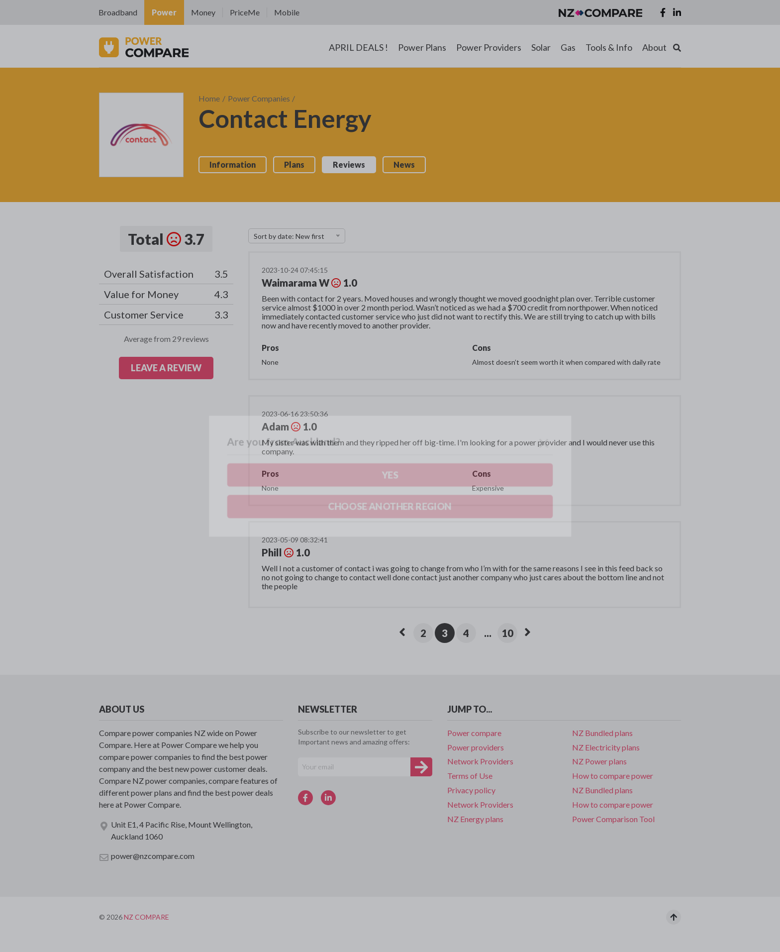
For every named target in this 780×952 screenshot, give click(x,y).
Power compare (474, 733)
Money (203, 12)
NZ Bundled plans (602, 733)
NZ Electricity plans (606, 747)
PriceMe (245, 12)
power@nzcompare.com (147, 856)
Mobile (286, 12)
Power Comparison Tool (613, 819)
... (487, 633)
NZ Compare (146, 917)
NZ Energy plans (475, 819)
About (654, 47)
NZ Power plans (599, 761)
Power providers (475, 747)
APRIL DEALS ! (358, 47)
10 (507, 633)
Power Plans (422, 47)
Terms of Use (469, 775)
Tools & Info (608, 47)
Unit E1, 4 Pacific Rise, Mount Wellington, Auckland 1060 (175, 830)
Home (209, 98)
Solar (541, 47)
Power (164, 12)
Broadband (117, 12)
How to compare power (612, 775)
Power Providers (488, 47)
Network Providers (480, 761)
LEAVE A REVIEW (166, 367)
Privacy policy (471, 790)
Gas (568, 47)
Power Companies (259, 98)
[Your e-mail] (354, 766)
